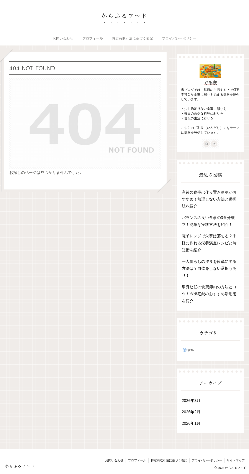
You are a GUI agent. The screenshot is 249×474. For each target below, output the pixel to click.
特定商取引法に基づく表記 (169, 460)
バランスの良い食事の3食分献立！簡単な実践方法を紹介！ (208, 221)
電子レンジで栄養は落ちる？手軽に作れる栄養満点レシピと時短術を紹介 (209, 243)
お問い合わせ (114, 460)
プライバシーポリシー (207, 460)
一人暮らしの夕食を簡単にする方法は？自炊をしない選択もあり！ (209, 268)
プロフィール (137, 460)
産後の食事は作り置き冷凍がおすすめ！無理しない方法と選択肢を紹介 (209, 199)
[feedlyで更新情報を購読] (207, 143)
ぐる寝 (210, 82)
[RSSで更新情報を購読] (214, 143)
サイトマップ (236, 460)
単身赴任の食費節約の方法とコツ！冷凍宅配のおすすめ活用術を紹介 (209, 294)
